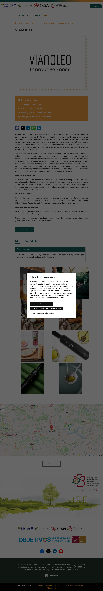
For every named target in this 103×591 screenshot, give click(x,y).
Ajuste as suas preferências (42, 313)
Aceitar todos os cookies (41, 304)
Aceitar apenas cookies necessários (46, 308)
